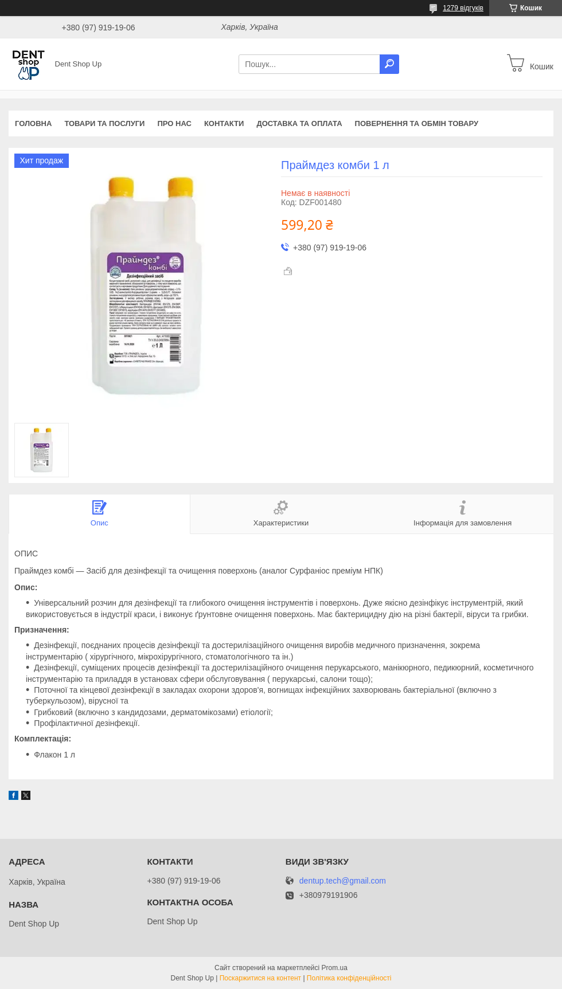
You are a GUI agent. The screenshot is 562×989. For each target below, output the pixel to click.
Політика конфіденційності (349, 978)
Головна (33, 123)
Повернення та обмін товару (416, 123)
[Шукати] (389, 64)
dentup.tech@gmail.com (342, 881)
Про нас (174, 123)
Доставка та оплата (299, 123)
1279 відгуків (463, 8)
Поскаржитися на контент (260, 978)
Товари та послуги (104, 123)
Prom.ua (335, 968)
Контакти (224, 123)
